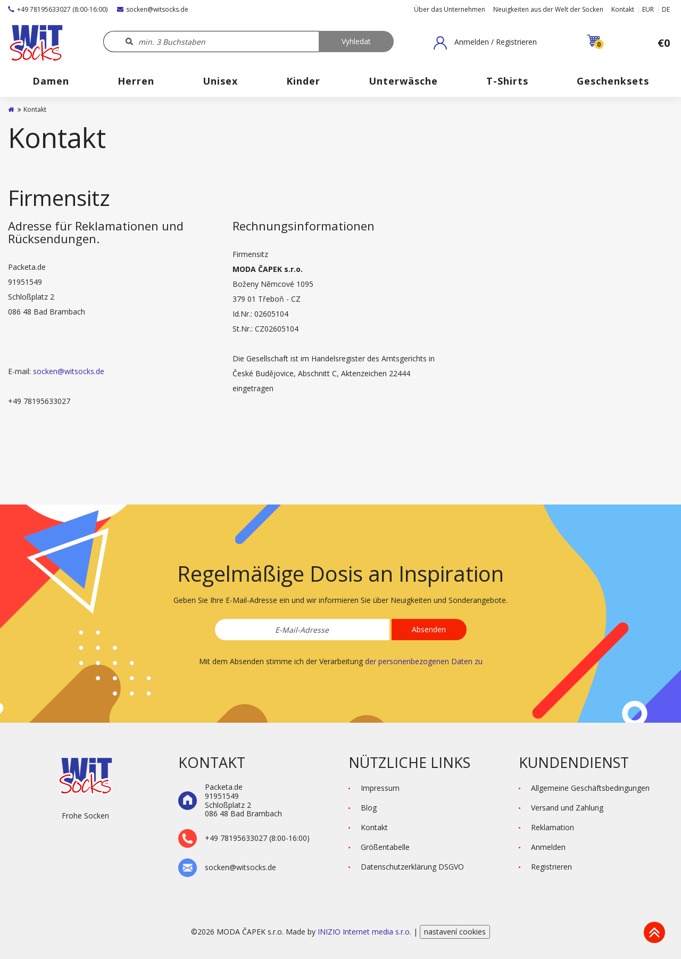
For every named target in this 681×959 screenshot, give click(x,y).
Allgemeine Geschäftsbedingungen (590, 788)
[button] (485, 42)
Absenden (429, 629)
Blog (369, 808)
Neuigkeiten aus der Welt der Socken (548, 9)
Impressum (380, 788)
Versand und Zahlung (567, 808)
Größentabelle (385, 847)
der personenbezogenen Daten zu (424, 661)
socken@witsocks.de (152, 9)
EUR (648, 9)
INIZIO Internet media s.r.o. (365, 932)
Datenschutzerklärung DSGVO (412, 867)
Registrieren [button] (551, 867)
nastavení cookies (455, 932)
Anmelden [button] (548, 847)
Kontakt (622, 9)
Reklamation (552, 827)
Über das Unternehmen (449, 9)
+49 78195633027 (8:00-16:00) (57, 9)
